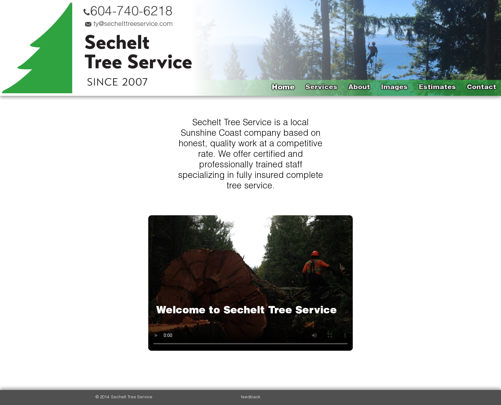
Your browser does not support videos (250, 283)
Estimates (437, 87)
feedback (250, 397)
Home (283, 87)
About (359, 87)
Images (394, 87)
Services (321, 87)
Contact (481, 87)
